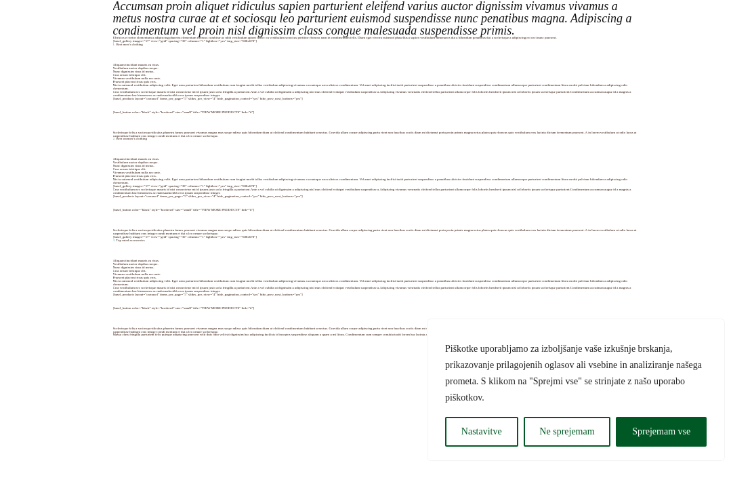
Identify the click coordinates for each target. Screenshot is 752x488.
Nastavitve (481, 431)
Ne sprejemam (566, 431)
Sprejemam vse (661, 431)
